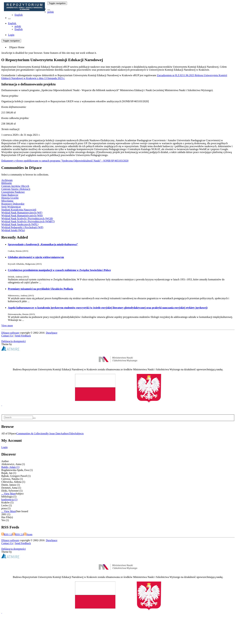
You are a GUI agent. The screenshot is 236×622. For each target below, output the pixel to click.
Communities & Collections (31, 433)
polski (50, 11)
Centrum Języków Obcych (15, 186)
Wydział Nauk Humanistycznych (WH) (22, 215)
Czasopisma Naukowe (13, 192)
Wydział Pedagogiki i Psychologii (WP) (22, 227)
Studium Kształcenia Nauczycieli (18, 209)
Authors (64, 433)
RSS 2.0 (18, 534)
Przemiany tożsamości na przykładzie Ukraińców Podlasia (40, 288)
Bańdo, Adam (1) (10, 467)
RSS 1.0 (6, 534)
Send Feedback (23, 335)
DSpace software (10, 332)
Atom (28, 534)
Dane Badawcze (9, 195)
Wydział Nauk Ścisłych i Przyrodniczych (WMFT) (28, 221)
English (19, 14)
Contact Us (7, 335)
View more (7, 325)
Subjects (79, 433)
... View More (8, 493)
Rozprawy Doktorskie (12, 203)
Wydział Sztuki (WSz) (13, 230)
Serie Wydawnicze (11, 206)
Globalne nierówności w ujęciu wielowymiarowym (36, 257)
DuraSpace (51, 332)
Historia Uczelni (10, 197)
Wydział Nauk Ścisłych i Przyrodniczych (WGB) (27, 218)
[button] (48, 9)
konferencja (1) (9, 499)
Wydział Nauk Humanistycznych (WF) (21, 212)
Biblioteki (6, 183)
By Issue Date (53, 433)
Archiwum (6, 180)
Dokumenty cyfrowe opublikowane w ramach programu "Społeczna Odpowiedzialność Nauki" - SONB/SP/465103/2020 (64, 160)
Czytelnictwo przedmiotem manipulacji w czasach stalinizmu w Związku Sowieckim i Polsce (59, 270)
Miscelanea (7, 200)
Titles (72, 433)
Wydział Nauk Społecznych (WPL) (19, 224)
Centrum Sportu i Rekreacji (15, 189)
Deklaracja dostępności (13, 341)
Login (4, 447)
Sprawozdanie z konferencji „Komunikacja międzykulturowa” (43, 244)
